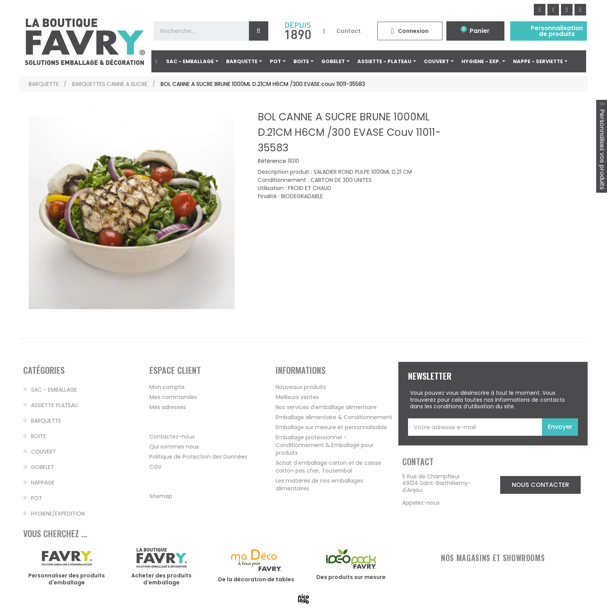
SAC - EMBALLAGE (54, 390)
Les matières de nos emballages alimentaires (319, 484)
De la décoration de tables (256, 579)
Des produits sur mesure (351, 577)
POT (36, 498)
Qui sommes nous (174, 446)
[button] (540, 485)
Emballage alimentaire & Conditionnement (334, 417)
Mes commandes (173, 397)
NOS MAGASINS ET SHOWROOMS (493, 557)
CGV (155, 467)
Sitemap (160, 496)
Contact (348, 31)
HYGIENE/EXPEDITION (58, 513)
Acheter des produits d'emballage (161, 579)
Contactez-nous (172, 436)
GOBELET (42, 467)
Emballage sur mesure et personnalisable (331, 427)
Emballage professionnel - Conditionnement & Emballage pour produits (325, 445)
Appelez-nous (421, 503)
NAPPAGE (43, 482)
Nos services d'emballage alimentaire (326, 407)
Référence (272, 161)
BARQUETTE (46, 421)
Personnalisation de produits (557, 31)
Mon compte (167, 387)
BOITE (38, 436)
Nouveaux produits (301, 387)
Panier (479, 31)
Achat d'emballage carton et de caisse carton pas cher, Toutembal (328, 466)
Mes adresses (167, 407)
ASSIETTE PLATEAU (54, 405)
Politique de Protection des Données (198, 457)
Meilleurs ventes (297, 397)
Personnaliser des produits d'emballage (66, 579)
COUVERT (43, 452)
